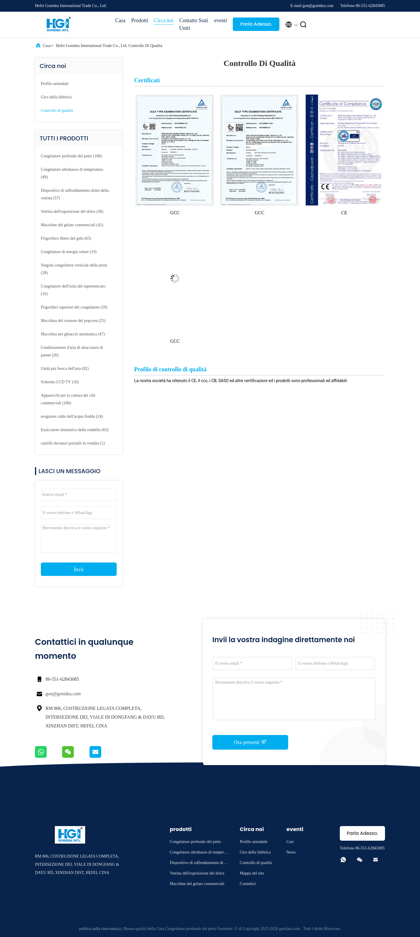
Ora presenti (250, 742)
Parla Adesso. (256, 24)
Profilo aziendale (55, 83)
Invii (79, 569)
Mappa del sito (252, 873)
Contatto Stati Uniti (194, 24)
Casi (290, 842)
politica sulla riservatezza (100, 928)
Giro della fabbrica (56, 97)
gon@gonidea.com (63, 693)
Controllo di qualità (57, 110)
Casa (120, 20)
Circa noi (163, 20)
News (291, 852)
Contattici (248, 884)
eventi (220, 20)
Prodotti (139, 20)
